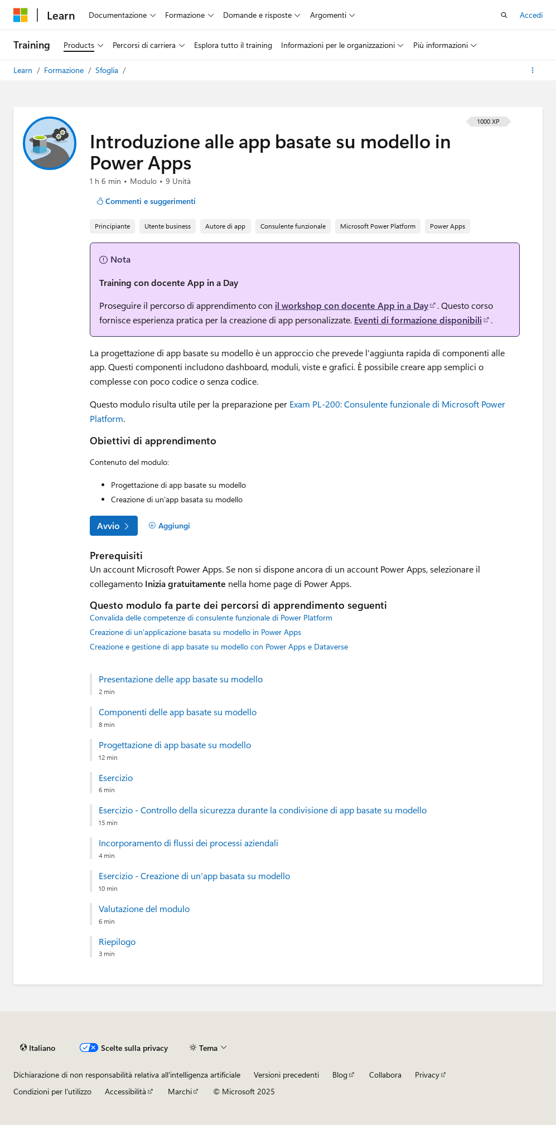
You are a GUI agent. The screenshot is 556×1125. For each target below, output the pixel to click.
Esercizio (116, 777)
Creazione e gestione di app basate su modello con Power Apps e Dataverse (219, 646)
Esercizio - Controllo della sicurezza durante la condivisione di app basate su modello (263, 810)
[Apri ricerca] (504, 15)
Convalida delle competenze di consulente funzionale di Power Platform (211, 617)
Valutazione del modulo (144, 908)
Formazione (65, 70)
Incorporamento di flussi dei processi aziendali (188, 842)
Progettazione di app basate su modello (175, 744)
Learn (24, 70)
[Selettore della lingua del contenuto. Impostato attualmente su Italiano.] (37, 1047)
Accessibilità (125, 1091)
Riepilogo (117, 941)
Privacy (427, 1074)
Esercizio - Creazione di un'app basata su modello (194, 875)
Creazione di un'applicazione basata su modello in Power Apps (195, 632)
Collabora (385, 1074)
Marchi (180, 1091)
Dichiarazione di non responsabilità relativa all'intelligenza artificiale (126, 1074)
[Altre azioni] (533, 70)
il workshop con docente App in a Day (351, 305)
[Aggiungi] (169, 526)
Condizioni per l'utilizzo (52, 1091)
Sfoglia (107, 70)
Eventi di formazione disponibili (418, 320)
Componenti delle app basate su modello (178, 711)
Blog (339, 1074)
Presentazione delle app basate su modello (181, 679)
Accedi (531, 14)
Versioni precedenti (286, 1074)
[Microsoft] (20, 15)
